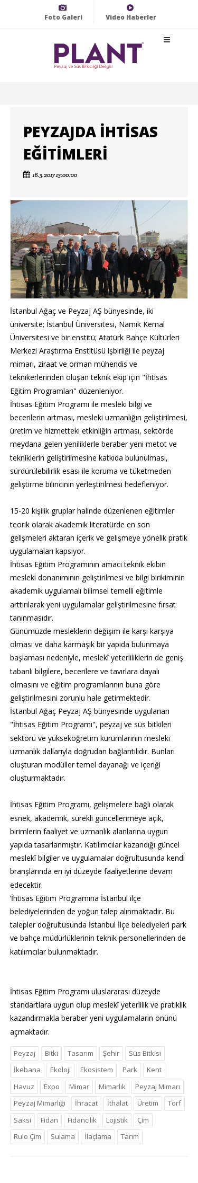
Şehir (111, 1053)
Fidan (49, 1120)
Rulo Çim (27, 1136)
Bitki (51, 1053)
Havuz (24, 1086)
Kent (154, 1069)
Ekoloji (60, 1069)
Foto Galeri (63, 12)
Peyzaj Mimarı (157, 1086)
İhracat (86, 1103)
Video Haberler (131, 12)
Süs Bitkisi (145, 1053)
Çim (143, 1120)
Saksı (22, 1120)
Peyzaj (24, 1053)
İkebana (27, 1069)
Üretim (147, 1103)
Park (129, 1069)
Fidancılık (82, 1120)
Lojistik (117, 1120)
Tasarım (80, 1053)
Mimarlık (112, 1086)
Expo (52, 1086)
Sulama (63, 1136)
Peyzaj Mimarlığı (39, 1103)
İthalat (117, 1103)
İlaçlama (97, 1136)
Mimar (79, 1086)
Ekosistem (96, 1069)
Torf (174, 1103)
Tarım (130, 1136)
